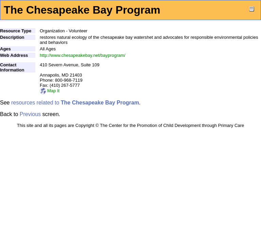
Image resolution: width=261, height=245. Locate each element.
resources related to (75, 102)
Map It (49, 90)
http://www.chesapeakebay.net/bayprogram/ (82, 55)
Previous (30, 114)
